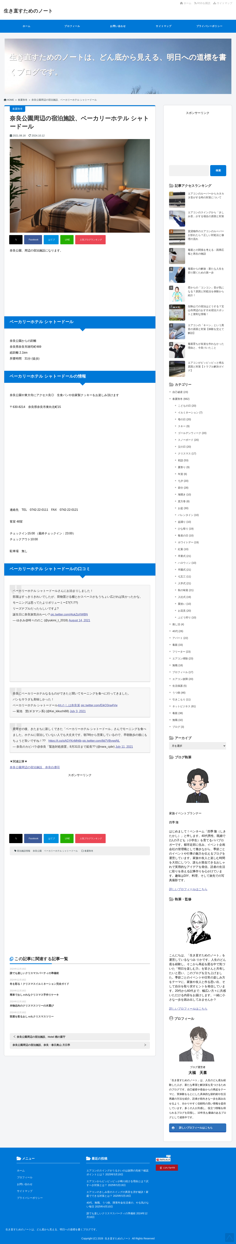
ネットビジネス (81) (184, 706)
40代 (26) (177, 631)
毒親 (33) (177, 644)
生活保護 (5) (179, 685)
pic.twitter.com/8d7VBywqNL (101, 740)
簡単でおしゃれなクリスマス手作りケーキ (34, 994)
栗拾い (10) (184, 603)
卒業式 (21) (184, 556)
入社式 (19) (184, 597)
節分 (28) (183, 487)
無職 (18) (177, 665)
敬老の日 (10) (186, 535)
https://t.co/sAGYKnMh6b (65, 740)
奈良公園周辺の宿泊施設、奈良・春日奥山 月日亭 (41, 1044)
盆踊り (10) (184, 521)
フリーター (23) (181, 651)
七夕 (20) (183, 480)
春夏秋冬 (88, 851)
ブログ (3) (178, 726)
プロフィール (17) (182, 672)
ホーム (185, 3)
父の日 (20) (184, 446)
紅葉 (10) (183, 549)
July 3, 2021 (78, 711)
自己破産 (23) (180, 392)
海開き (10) (184, 494)
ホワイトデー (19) (188, 542)
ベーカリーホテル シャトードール (61, 851)
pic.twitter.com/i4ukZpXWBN (69, 614)
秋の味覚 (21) (186, 590)
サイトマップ (222, 3)
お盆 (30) (183, 508)
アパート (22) (180, 637)
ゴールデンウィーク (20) (192, 433)
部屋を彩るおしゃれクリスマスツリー (32, 1016)
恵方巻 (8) (184, 501)
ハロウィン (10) (187, 562)
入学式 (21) (184, 583)
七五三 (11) (184, 576)
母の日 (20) (184, 419)
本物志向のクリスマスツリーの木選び (32, 1005)
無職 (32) (177, 719)
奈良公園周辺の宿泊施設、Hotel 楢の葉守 (41, 1036)
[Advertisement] (80, 281)
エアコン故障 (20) (182, 678)
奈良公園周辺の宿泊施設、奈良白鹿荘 (35, 767)
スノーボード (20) (188, 439)
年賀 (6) (182, 474)
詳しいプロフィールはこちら (188, 889)
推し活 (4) (178, 624)
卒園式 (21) (184, 569)
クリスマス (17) (187, 453)
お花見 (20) (184, 610)
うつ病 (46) (178, 692)
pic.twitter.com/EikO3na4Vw (99, 705)
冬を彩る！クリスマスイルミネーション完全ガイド (39, 983)
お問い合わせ (118, 26)
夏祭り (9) (184, 467)
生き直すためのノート (28, 11)
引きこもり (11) (181, 699)
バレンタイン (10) (188, 515)
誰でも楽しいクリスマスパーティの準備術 (34, 973)
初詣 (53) (183, 460)
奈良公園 (37, 851)
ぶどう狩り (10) (187, 617)
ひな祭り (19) (186, 528)
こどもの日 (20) (187, 405)
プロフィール (72, 26)
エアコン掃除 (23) (182, 658)
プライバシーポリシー (209, 26)
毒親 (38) (177, 713)
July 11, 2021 (124, 746)
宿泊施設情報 (23, 851)
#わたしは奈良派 (69, 705)
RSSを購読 (203, 3)
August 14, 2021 (79, 620)
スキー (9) (184, 426)
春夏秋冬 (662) (181, 398)
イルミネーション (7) (190, 412)
